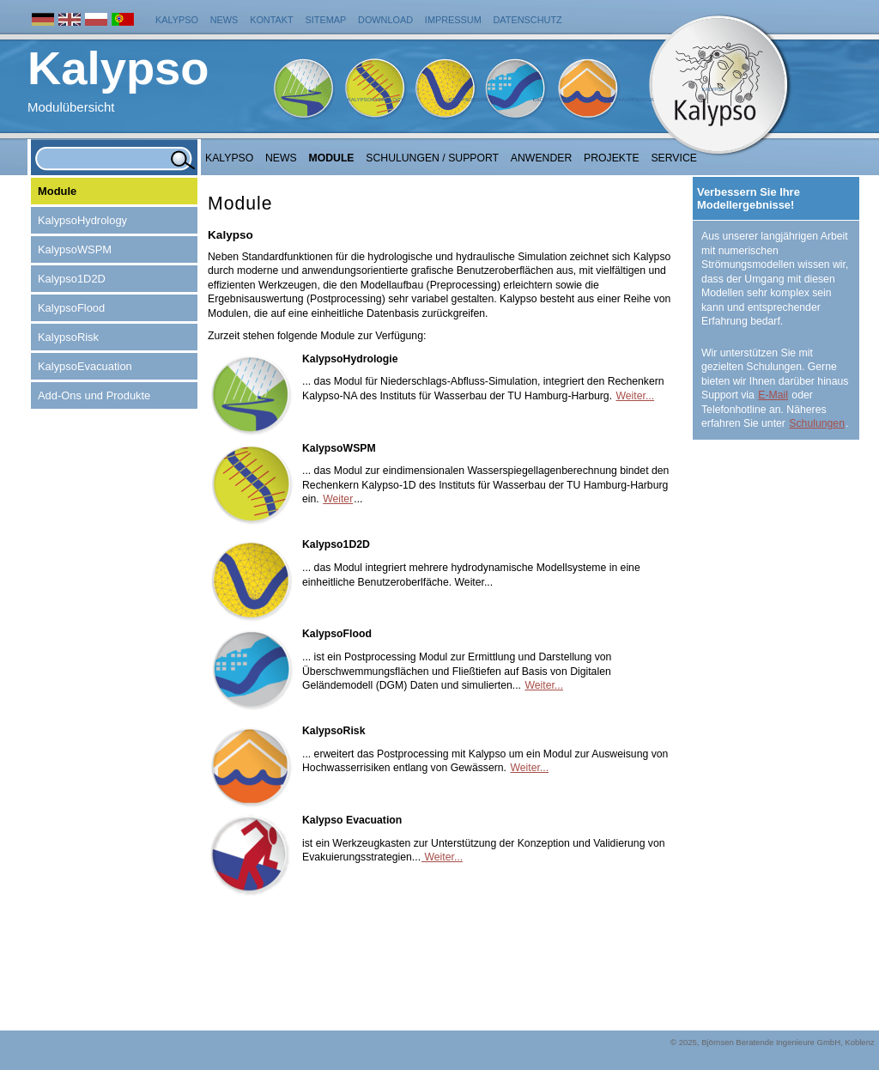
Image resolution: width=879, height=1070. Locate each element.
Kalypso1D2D (72, 278)
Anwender (541, 158)
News (224, 20)
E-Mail (773, 395)
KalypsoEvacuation (85, 366)
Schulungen (817, 423)
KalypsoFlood (552, 99)
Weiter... (634, 396)
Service (674, 158)
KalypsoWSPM (468, 99)
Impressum (453, 20)
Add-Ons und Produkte (94, 395)
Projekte (612, 158)
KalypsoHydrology (376, 99)
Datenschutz (528, 20)
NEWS (281, 158)
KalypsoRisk (636, 99)
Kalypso (176, 20)
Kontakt (272, 20)
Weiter (338, 499)
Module (332, 158)
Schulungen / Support (432, 158)
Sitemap (326, 20)
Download (385, 20)
